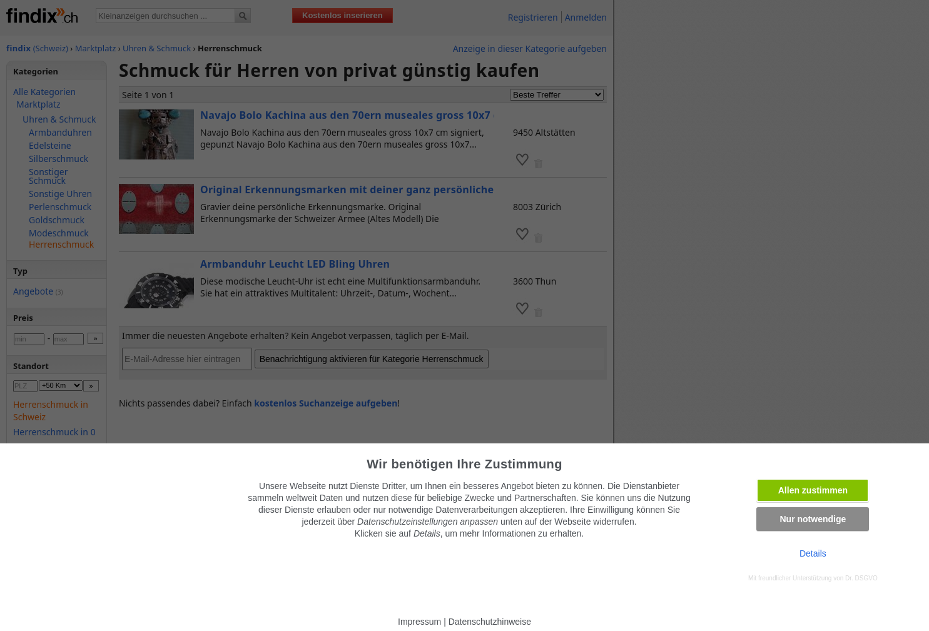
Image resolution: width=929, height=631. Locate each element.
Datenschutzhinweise (490, 622)
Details (813, 553)
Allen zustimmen (813, 490)
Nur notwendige (812, 519)
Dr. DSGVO (861, 578)
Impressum (419, 622)
